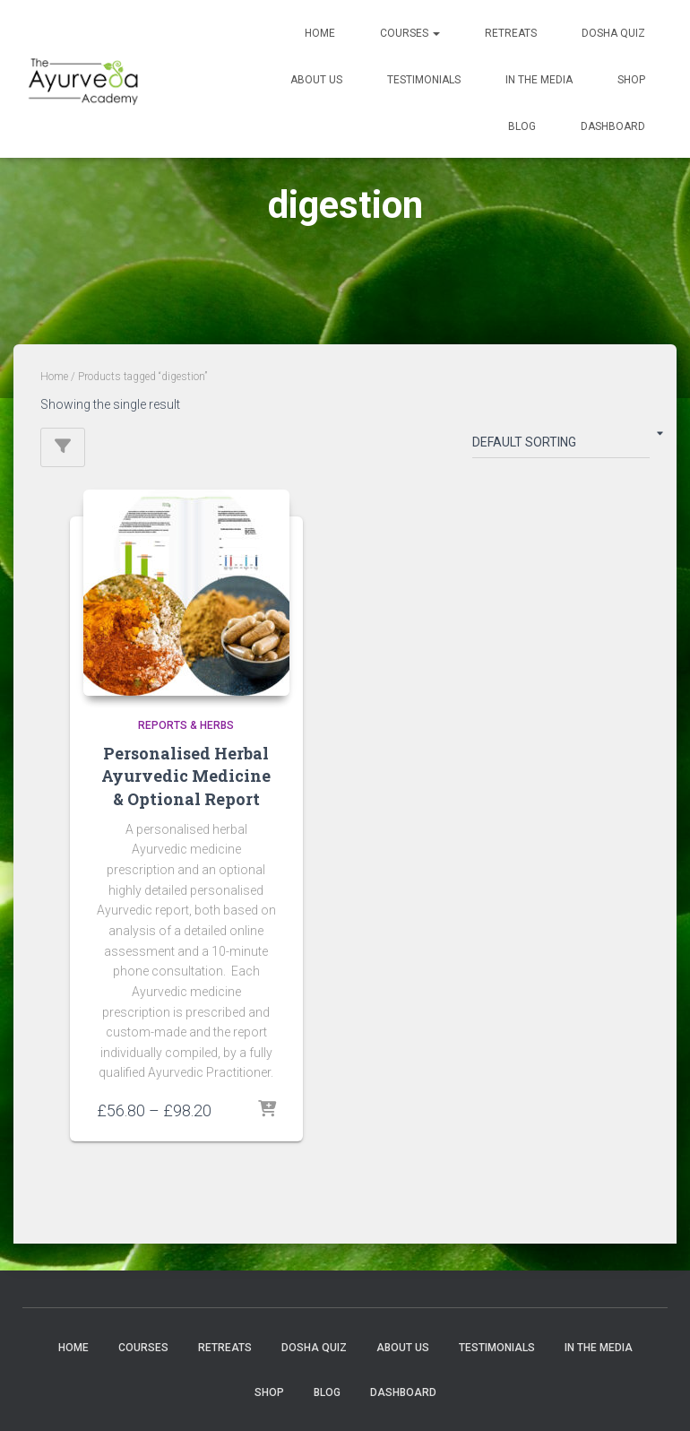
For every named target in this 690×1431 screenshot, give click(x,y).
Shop (631, 80)
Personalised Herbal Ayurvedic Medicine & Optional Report (186, 775)
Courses (410, 33)
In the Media (539, 80)
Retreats (511, 33)
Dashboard (613, 126)
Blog (522, 126)
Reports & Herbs (186, 725)
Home (320, 33)
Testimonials (424, 80)
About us (316, 80)
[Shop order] (561, 445)
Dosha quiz (613, 33)
